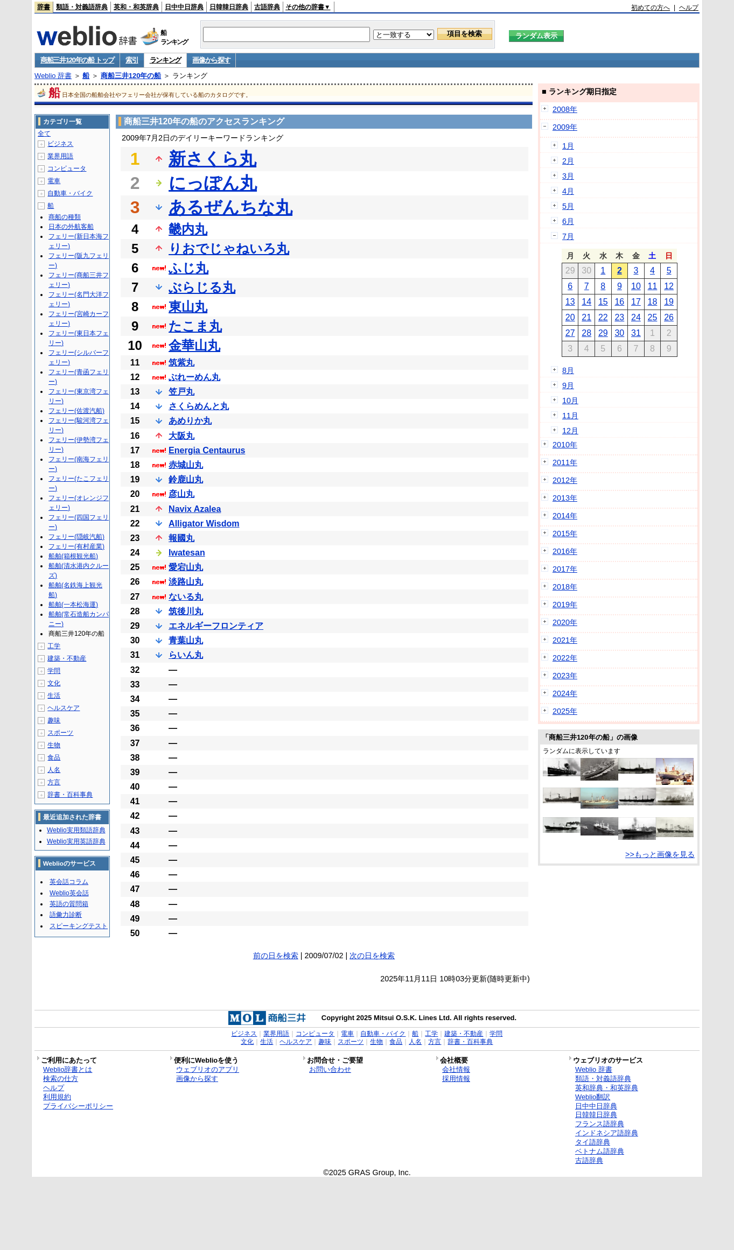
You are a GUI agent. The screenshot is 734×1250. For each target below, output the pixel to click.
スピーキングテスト (79, 926)
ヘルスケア (63, 708)
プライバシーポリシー (78, 1106)
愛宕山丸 (186, 567)
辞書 (43, 7)
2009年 (565, 127)
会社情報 (456, 1069)
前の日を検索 (275, 955)
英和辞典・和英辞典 (606, 1088)
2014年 (565, 515)
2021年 (565, 640)
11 (653, 286)
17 (636, 301)
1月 (568, 146)
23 (619, 317)
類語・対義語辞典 (82, 7)
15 (603, 301)
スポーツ (60, 732)
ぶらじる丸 (202, 287)
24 (636, 317)
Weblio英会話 (69, 893)
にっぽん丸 (213, 183)
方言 (53, 782)
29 (603, 333)
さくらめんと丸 (199, 406)
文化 (53, 683)
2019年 (565, 604)
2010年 (565, 444)
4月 (568, 191)
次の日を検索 (372, 955)
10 (636, 286)
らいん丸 (186, 654)
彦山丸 (181, 493)
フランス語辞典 (599, 1124)
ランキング (165, 60)
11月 (570, 415)
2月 (568, 161)
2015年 (565, 533)
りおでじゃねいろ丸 (229, 248)
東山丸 (188, 306)
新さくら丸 (212, 158)
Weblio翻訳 (592, 1097)
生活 (53, 695)
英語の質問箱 (69, 904)
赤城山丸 (186, 464)
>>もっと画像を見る (660, 854)
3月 (568, 176)
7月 (568, 236)
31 (636, 333)
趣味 (53, 720)
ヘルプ (688, 7)
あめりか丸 (190, 420)
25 (653, 317)
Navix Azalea (195, 509)
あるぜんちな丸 (230, 207)
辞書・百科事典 (70, 794)
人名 (53, 770)
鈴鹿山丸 (186, 479)
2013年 (565, 498)
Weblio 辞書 (53, 76)
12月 (570, 430)
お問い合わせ (330, 1069)
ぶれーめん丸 (194, 377)
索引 (131, 60)
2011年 (565, 462)
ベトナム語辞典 (599, 1151)
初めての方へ (650, 7)
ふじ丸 (188, 268)
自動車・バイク (70, 193)
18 (653, 301)
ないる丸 (186, 596)
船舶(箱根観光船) (73, 556)
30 (619, 333)
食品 (53, 757)
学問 (53, 671)
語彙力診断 (66, 914)
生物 (53, 745)
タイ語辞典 (592, 1142)
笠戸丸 (181, 391)
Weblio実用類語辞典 (76, 830)
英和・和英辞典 (136, 7)
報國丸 (181, 538)
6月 (568, 221)
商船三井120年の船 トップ (77, 60)
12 (669, 286)
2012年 (565, 480)
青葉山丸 (186, 640)
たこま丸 (195, 326)
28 (586, 333)
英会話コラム (69, 882)
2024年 (565, 693)
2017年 (565, 569)
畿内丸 (188, 229)
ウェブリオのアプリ (207, 1069)
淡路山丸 (186, 581)
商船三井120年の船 (131, 76)
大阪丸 (181, 435)
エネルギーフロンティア (216, 625)
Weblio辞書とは (67, 1069)
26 (669, 317)
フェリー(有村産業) (76, 546)
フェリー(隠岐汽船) (76, 536)
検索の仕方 (60, 1079)
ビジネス (60, 144)
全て (44, 133)
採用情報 (456, 1079)
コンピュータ (66, 168)
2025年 (565, 711)
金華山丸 (194, 345)
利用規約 (57, 1097)
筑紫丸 (181, 362)
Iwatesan (187, 552)
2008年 (565, 109)
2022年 (565, 658)
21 (586, 317)
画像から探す (211, 60)
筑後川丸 (186, 611)
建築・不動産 (66, 658)
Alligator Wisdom (204, 523)
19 (669, 301)
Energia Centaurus (207, 450)
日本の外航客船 (71, 226)
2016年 (565, 551)
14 (586, 301)
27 (570, 333)
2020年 (565, 622)
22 (603, 317)
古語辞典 (267, 7)
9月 (568, 385)
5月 (568, 206)
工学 (53, 646)
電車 (53, 181)
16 (619, 301)
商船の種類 (64, 217)
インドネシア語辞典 (606, 1133)
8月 (568, 370)
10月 (570, 400)
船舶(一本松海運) (73, 604)
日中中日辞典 (184, 7)
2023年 (565, 675)
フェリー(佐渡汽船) (76, 411)
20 (570, 317)
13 (570, 301)
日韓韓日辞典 (228, 7)
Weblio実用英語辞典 (76, 841)
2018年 (565, 586)
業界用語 (60, 156)
